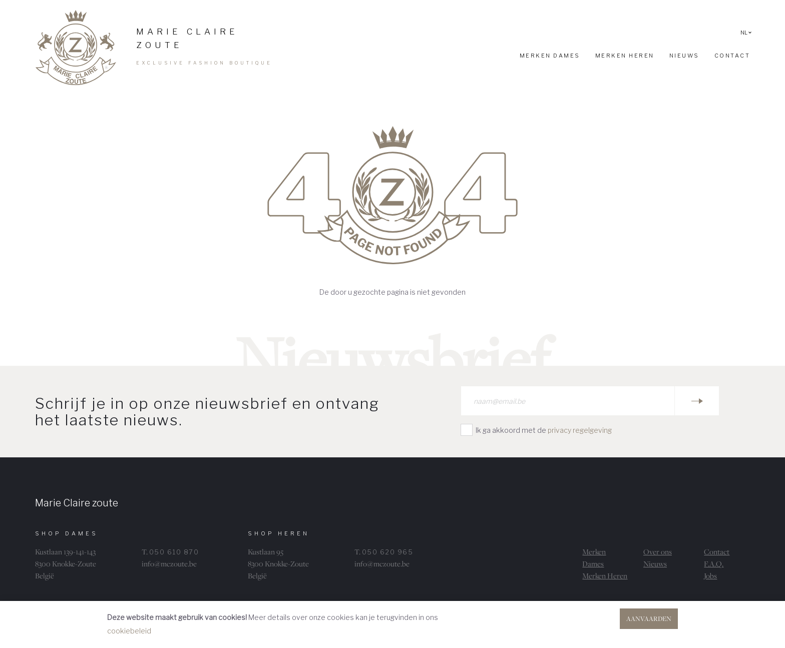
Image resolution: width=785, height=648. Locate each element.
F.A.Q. (713, 563)
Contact (716, 551)
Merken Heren (604, 575)
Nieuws (655, 563)
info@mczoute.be (169, 563)
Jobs (710, 575)
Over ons (657, 551)
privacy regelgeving (580, 430)
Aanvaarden (648, 618)
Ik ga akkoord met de (544, 430)
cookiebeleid (129, 630)
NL (745, 33)
